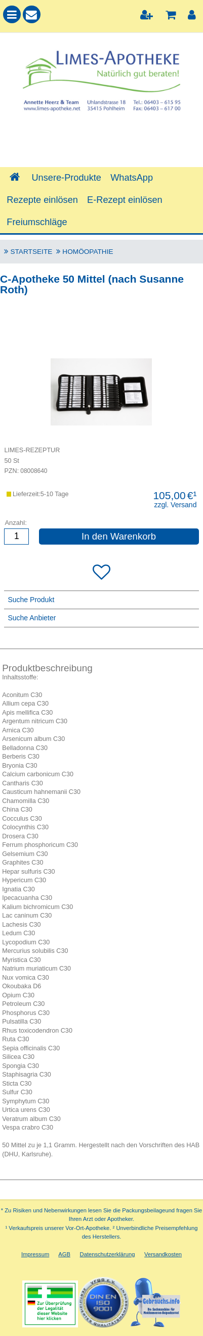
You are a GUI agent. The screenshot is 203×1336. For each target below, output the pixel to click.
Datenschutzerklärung (107, 1254)
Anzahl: (15, 522)
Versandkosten (163, 1254)
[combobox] (101, 141)
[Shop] (14, 177)
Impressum (35, 1254)
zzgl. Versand (175, 505)
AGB (64, 1254)
